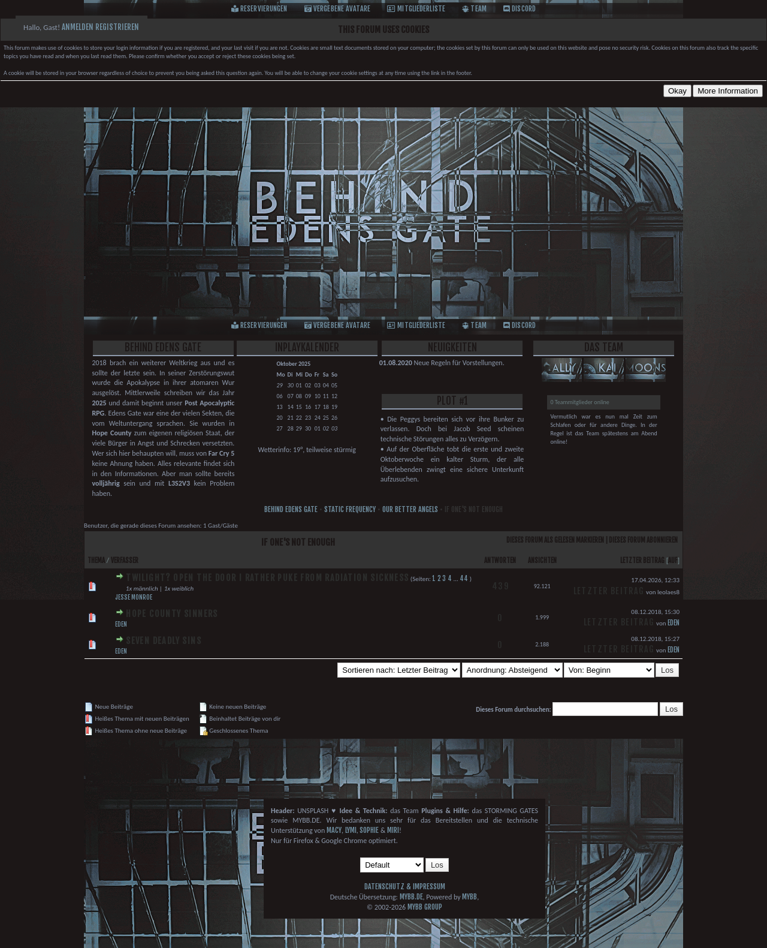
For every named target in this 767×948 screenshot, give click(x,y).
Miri (393, 830)
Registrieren (117, 27)
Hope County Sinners (172, 614)
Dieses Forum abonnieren (643, 540)
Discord (524, 8)
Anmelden (77, 27)
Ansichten (542, 560)
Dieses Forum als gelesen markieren (555, 540)
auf (672, 560)
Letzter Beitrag (642, 560)
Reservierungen (264, 8)
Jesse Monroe (133, 597)
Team (478, 8)
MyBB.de (411, 896)
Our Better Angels (410, 509)
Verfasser (124, 560)
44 (464, 578)
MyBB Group (424, 906)
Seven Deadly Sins (163, 641)
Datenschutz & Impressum (404, 886)
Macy (334, 830)
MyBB (469, 896)
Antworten (500, 560)
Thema (96, 560)
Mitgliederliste (421, 8)
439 (500, 586)
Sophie (369, 830)
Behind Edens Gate (291, 509)
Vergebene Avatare (341, 8)
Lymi (351, 830)
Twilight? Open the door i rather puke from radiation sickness (267, 578)
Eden (121, 624)
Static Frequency (350, 509)
